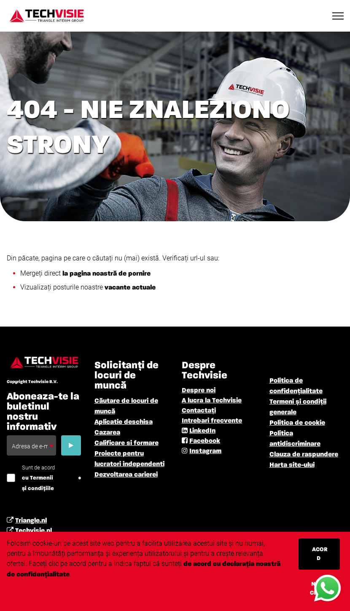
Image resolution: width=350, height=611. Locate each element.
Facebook (204, 441)
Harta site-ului (292, 465)
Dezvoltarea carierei (126, 475)
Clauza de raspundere (303, 454)
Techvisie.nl (33, 531)
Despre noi (198, 390)
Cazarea (107, 432)
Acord (320, 554)
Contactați (199, 410)
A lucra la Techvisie (212, 400)
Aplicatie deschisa (123, 422)
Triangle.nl (31, 520)
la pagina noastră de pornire (106, 274)
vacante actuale (129, 287)
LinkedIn (202, 431)
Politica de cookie (297, 423)
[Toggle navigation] (338, 16)
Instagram (205, 451)
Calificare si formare (126, 443)
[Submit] (71, 445)
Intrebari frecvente (212, 421)
